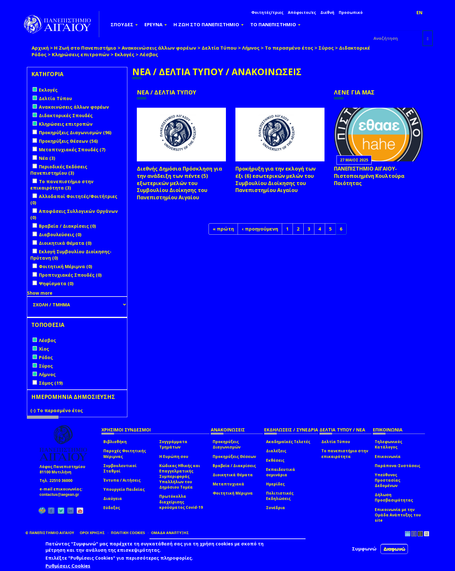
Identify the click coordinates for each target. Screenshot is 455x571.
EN (419, 12)
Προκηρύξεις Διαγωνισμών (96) (75, 132)
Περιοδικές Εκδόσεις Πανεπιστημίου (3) (58, 170)
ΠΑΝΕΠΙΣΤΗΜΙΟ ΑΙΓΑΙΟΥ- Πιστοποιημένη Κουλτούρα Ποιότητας (369, 176)
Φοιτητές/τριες (267, 12)
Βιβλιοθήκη (115, 441)
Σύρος (326, 48)
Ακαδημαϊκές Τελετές (288, 441)
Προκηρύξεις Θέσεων (234, 456)
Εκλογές (124, 54)
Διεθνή (327, 12)
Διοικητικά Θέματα (233, 475)
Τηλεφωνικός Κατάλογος (388, 444)
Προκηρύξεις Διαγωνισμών (226, 444)
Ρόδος (39, 54)
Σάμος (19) (51, 383)
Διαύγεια (112, 498)
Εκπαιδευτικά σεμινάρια (280, 472)
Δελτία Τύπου (219, 48)
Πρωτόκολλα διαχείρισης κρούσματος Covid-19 (181, 502)
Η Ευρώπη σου (173, 456)
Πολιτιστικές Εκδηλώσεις (280, 495)
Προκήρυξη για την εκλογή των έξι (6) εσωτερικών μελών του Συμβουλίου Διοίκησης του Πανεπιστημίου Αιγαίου (275, 179)
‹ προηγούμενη (260, 228)
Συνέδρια (275, 507)
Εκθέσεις (275, 460)
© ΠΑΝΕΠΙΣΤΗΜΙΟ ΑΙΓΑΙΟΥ (49, 532)
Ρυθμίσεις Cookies (68, 566)
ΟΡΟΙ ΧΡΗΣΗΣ (92, 532)
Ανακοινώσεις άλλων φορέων (159, 48)
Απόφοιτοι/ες (302, 12)
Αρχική (40, 48)
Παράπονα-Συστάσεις (397, 465)
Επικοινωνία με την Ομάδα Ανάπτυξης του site (398, 515)
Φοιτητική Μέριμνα (233, 493)
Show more (39, 293)
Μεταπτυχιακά (228, 484)
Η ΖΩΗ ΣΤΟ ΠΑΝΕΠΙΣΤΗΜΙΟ (208, 24)
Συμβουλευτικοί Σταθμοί (119, 468)
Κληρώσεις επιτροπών (80, 54)
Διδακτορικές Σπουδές (367, 48)
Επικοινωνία (388, 456)
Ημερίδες (275, 484)
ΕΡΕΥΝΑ (155, 24)
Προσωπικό (351, 12)
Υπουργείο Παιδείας (124, 489)
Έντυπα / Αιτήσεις (122, 480)
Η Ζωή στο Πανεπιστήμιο (85, 48)
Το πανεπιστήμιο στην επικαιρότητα (344, 453)
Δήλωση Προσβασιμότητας (394, 497)
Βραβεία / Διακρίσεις (234, 465)
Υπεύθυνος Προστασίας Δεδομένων (387, 480)
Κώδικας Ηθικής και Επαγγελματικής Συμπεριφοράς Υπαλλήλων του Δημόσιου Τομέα (179, 476)
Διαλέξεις (276, 451)
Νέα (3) (47, 158)
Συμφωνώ (364, 549)
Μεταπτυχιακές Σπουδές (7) (72, 150)
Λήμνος (250, 48)
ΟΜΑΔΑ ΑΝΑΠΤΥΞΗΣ (170, 532)
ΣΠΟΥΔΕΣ (124, 24)
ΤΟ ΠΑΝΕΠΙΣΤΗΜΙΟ (275, 24)
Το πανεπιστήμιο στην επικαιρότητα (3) (62, 184)
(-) (33, 410)
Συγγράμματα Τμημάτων (173, 444)
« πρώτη (223, 228)
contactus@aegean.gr (61, 494)
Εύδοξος (111, 507)
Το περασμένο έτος (289, 48)
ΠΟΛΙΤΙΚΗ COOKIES (128, 532)
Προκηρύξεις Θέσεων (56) (68, 141)
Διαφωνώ (394, 549)
